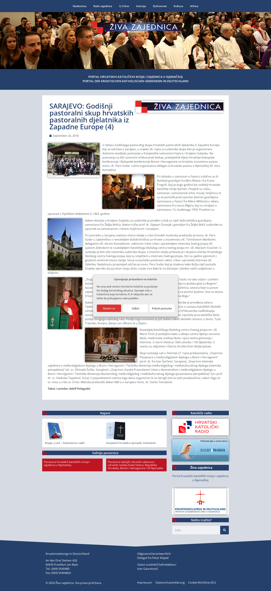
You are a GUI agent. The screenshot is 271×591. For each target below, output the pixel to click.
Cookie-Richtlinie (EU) (202, 582)
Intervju (141, 6)
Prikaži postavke (162, 308)
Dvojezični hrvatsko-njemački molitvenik (131, 443)
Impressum (144, 582)
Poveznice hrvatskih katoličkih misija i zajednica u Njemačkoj (67, 463)
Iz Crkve (124, 6)
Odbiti (135, 308)
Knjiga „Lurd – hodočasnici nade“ (65, 443)
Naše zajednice (102, 6)
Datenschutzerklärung (170, 582)
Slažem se (109, 308)
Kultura (178, 6)
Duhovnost (160, 6)
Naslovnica (79, 6)
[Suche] (224, 530)
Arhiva (194, 6)
